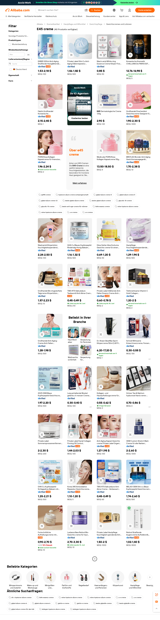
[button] (86, 10)
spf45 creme (45, 195)
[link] (156, 594)
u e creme (72, 212)
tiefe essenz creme (101, 206)
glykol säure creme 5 (102, 195)
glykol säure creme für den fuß (21, 609)
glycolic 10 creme (124, 201)
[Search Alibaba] (60, 10)
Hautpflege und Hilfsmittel (74, 24)
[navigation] (20, 291)
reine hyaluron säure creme (126, 206)
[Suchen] (96, 10)
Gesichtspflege (95, 24)
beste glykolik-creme (102, 603)
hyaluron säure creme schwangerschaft (72, 195)
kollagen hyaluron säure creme (52, 609)
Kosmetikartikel (53, 24)
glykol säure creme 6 (18, 603)
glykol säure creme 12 (48, 201)
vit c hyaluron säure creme (20, 597)
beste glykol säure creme (73, 201)
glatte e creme (62, 603)
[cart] (122, 10)
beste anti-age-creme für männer (73, 206)
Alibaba (40, 24)
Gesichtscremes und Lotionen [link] (119, 24)
